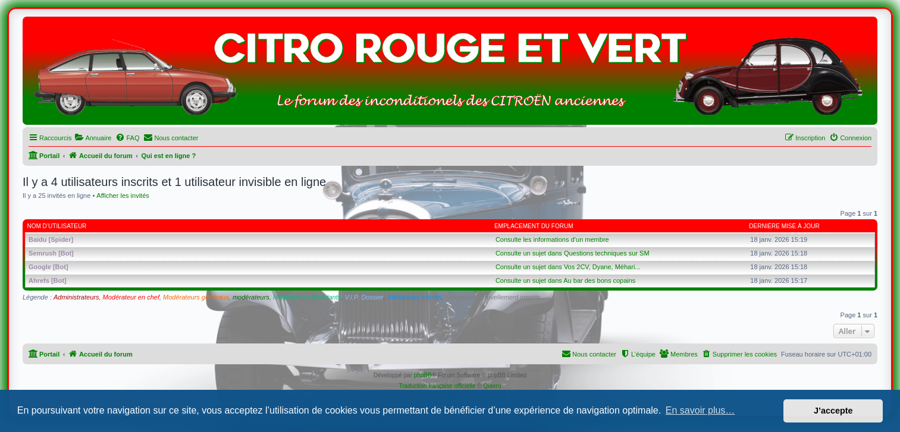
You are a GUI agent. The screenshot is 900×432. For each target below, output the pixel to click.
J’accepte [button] (833, 410)
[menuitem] (92, 138)
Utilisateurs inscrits (414, 297)
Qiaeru (492, 386)
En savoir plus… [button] (700, 410)
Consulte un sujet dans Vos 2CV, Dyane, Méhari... (568, 266)
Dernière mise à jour (784, 226)
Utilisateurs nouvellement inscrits (492, 297)
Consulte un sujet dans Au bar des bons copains (565, 280)
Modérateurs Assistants (307, 297)
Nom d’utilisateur (57, 226)
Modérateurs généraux (196, 297)
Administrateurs (76, 297)
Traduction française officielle (437, 386)
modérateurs (251, 297)
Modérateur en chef (131, 297)
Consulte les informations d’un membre (552, 239)
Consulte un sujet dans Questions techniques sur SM (573, 253)
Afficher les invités (122, 195)
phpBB (423, 375)
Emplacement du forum (533, 226)
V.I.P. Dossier (363, 297)
